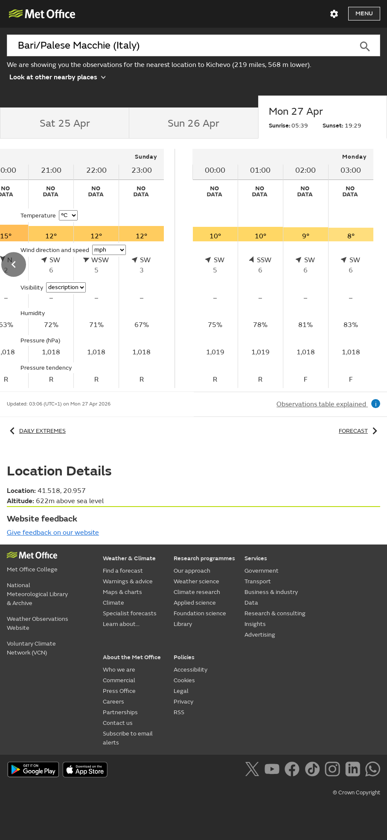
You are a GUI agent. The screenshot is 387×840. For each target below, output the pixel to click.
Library (183, 624)
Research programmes (204, 558)
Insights (255, 624)
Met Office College (32, 569)
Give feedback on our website (53, 532)
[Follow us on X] (253, 770)
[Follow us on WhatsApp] (372, 770)
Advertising (259, 634)
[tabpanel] (283, 268)
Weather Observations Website (37, 623)
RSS (179, 712)
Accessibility (190, 669)
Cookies (184, 680)
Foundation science (200, 613)
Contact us (118, 723)
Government (261, 570)
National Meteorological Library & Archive (37, 594)
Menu (364, 13)
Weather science (196, 581)
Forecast (359, 431)
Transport (257, 581)
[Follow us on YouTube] (274, 770)
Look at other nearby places (57, 76)
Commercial (119, 680)
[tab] (64, 123)
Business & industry (271, 592)
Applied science (195, 602)
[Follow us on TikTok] (314, 770)
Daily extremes (36, 431)
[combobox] (178, 45)
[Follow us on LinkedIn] (354, 770)
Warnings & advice (128, 581)
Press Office (119, 691)
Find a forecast (123, 570)
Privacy (183, 701)
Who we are (119, 669)
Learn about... (121, 624)
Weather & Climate (129, 558)
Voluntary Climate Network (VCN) (31, 648)
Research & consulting (275, 613)
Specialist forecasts (130, 613)
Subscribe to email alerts (128, 738)
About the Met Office (132, 657)
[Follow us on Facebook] (294, 770)
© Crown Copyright (356, 792)
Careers (113, 701)
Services (255, 558)
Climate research (197, 592)
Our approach (192, 570)
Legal (181, 691)
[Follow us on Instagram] (334, 770)
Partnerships (120, 712)
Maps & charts (122, 592)
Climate (113, 602)
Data (251, 602)
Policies (184, 657)
